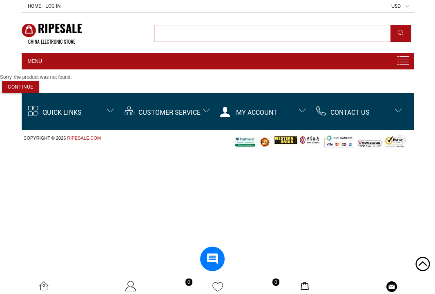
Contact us (343, 112)
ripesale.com (84, 138)
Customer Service (162, 112)
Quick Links (55, 112)
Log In (52, 6)
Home (34, 6)
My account (248, 112)
